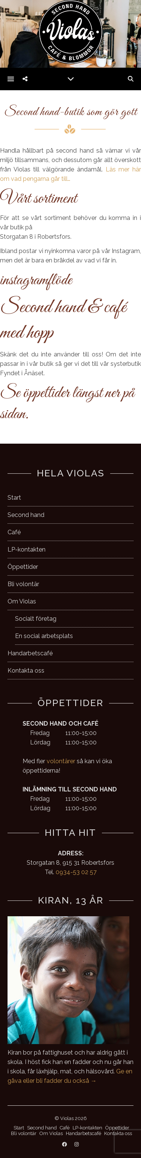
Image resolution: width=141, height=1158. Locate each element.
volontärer (61, 761)
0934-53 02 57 (76, 872)
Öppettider (23, 566)
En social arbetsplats (44, 636)
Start (14, 497)
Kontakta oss (26, 670)
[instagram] (76, 1144)
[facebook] (65, 1144)
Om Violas (22, 601)
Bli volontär (23, 584)
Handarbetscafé (30, 653)
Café (14, 532)
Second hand (26, 514)
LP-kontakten (26, 549)
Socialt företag (35, 618)
